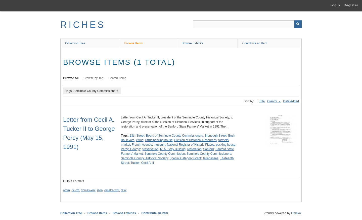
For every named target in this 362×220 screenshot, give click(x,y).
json (100, 190)
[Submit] (298, 24)
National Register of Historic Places (190, 144)
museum (159, 144)
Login (335, 5)
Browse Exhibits (192, 43)
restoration (194, 149)
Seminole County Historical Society (144, 158)
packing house (225, 144)
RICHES (82, 25)
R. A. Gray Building (173, 149)
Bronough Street (216, 135)
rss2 (123, 190)
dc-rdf (75, 190)
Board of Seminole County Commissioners (174, 135)
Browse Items (133, 43)
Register (351, 5)
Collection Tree (75, 43)
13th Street (136, 135)
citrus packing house (158, 140)
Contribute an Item (254, 43)
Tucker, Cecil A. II (142, 163)
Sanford (208, 149)
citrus (140, 140)
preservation (150, 149)
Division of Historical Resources (195, 140)
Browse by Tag (94, 78)
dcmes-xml (88, 190)
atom (66, 190)
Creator (272, 101)
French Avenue (142, 144)
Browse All (71, 78)
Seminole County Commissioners (209, 153)
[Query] (247, 24)
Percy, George (130, 149)
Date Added (291, 101)
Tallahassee (210, 158)
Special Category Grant (185, 158)
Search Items (117, 78)
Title (262, 101)
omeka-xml (111, 190)
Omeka (296, 213)
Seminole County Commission (165, 153)
